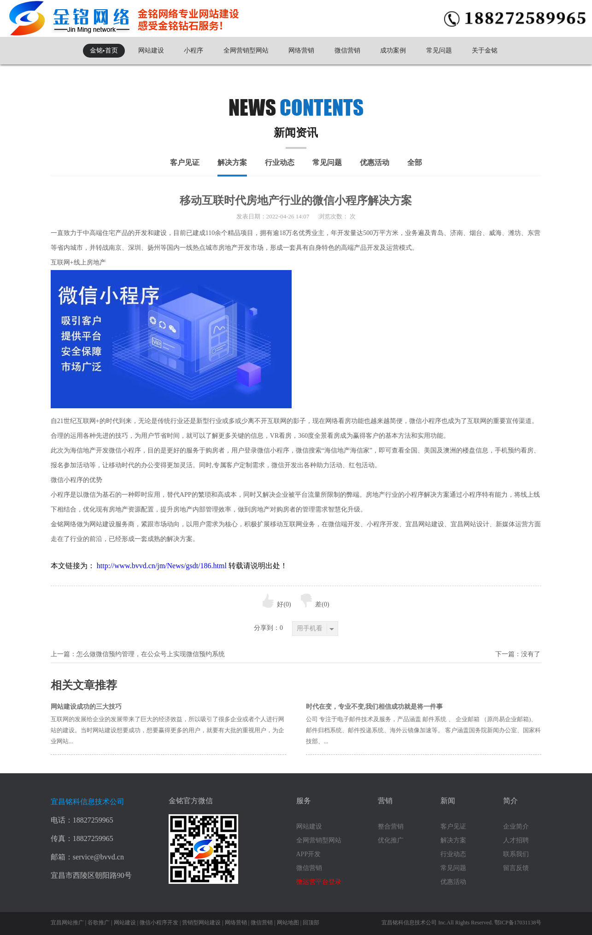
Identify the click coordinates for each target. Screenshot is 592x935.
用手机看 (315, 628)
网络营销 (301, 50)
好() (277, 604)
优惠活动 (374, 162)
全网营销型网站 (246, 50)
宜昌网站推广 (67, 922)
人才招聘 (516, 840)
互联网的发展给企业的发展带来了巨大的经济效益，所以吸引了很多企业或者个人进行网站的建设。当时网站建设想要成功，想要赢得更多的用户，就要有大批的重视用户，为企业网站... (167, 730)
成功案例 (393, 50)
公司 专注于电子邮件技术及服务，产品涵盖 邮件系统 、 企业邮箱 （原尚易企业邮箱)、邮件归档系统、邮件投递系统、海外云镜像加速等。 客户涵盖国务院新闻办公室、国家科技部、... (423, 730)
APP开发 (308, 854)
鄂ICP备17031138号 (517, 922)
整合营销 (391, 826)
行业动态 (279, 162)
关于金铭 (485, 50)
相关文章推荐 (84, 685)
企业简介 (516, 826)
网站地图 (288, 922)
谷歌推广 (99, 922)
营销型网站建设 (201, 922)
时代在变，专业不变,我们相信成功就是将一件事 (374, 706)
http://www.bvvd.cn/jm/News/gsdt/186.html (162, 566)
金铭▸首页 (104, 50)
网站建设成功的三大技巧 (86, 706)
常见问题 (439, 50)
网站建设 (151, 50)
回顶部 (311, 922)
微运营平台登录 (318, 881)
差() (315, 604)
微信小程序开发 (159, 922)
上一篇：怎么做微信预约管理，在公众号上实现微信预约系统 (138, 654)
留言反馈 (516, 867)
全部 (414, 162)
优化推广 (391, 840)
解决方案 (232, 162)
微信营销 (347, 50)
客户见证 (184, 162)
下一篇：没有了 (517, 654)
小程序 (193, 50)
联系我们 (516, 854)
